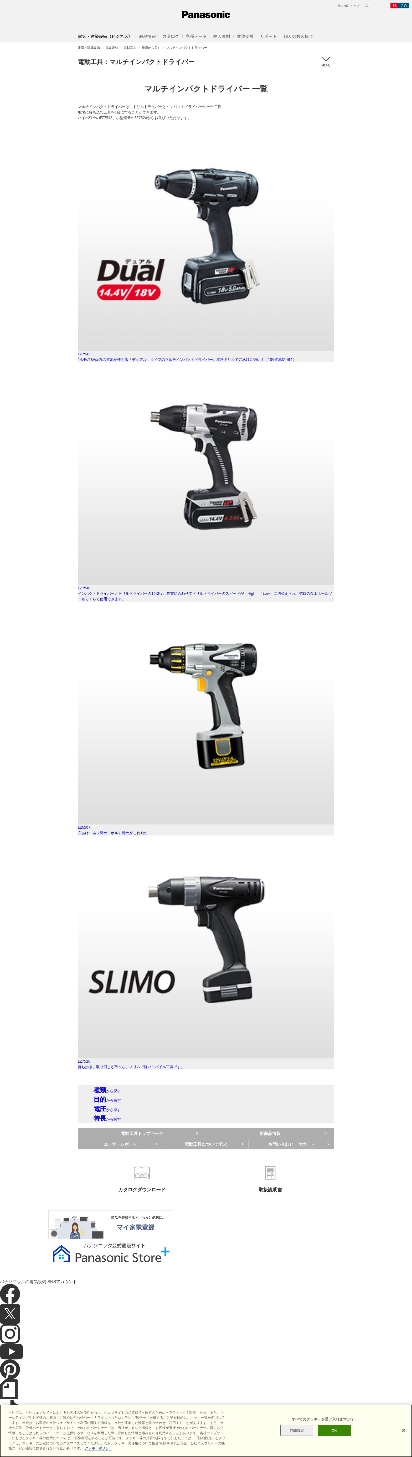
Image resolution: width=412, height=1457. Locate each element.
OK (334, 1430)
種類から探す (151, 47)
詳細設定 (297, 1430)
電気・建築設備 (89, 47)
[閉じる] (403, 1430)
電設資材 (111, 47)
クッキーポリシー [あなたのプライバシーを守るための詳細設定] (98, 1448)
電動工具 (129, 47)
